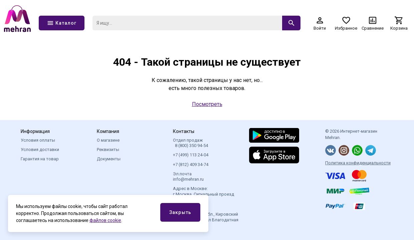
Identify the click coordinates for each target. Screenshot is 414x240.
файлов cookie (105, 220)
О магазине (108, 140)
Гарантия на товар (40, 158)
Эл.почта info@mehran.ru (188, 176)
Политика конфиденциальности (358, 162)
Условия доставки (40, 149)
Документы (109, 158)
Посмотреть (207, 104)
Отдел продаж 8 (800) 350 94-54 (190, 143)
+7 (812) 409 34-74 (190, 164)
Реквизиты (108, 149)
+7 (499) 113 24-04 (190, 154)
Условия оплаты (38, 140)
